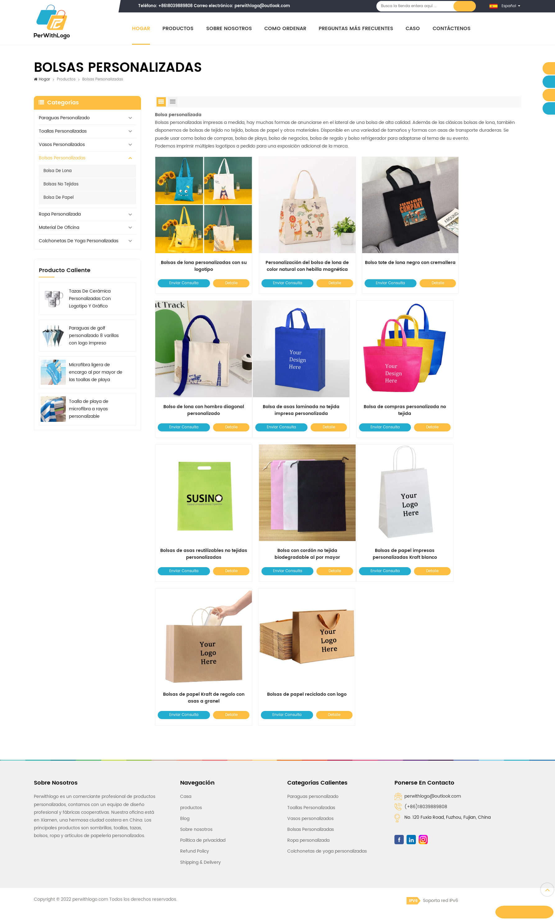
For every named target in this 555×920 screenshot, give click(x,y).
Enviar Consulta (181, 273)
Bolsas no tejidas (61, 184)
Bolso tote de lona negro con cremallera (385, 256)
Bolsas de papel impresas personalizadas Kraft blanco (198, 523)
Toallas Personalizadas (63, 131)
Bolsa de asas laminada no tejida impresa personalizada (198, 389)
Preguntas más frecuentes (357, 29)
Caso (414, 29)
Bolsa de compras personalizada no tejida (291, 389)
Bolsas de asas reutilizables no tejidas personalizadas (385, 389)
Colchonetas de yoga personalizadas (78, 241)
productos (191, 632)
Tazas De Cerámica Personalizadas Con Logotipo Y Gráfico (90, 299)
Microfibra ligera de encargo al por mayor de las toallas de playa (95, 373)
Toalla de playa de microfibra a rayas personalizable (88, 410)
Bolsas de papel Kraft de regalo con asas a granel (292, 523)
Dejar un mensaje (525, 912)
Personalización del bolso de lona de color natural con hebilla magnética (291, 256)
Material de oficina (59, 228)
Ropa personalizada (60, 214)
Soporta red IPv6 (432, 725)
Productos (179, 29)
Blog (184, 643)
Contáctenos (452, 29)
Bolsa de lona (57, 171)
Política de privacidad (202, 665)
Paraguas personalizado (64, 118)
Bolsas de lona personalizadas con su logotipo (198, 256)
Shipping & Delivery (200, 687)
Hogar (142, 29)
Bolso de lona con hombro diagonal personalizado (478, 256)
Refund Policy (194, 676)
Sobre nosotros (230, 29)
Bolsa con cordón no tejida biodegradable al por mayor (478, 389)
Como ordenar (286, 29)
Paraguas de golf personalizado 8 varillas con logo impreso (94, 336)
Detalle (223, 273)
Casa (185, 621)
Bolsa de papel (58, 198)
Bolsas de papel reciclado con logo (385, 519)
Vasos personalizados (62, 144)
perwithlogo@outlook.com (263, 6)
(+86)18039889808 (425, 631)
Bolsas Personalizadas (62, 158)
